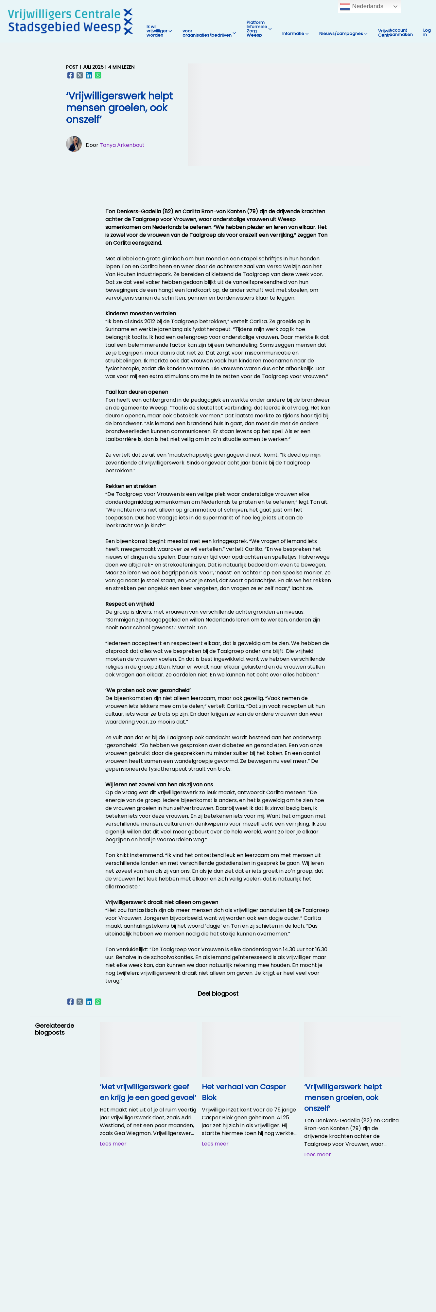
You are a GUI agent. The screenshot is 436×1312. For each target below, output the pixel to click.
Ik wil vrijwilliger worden (159, 31)
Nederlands (361, 6)
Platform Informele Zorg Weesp (259, 28)
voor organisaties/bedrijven (209, 33)
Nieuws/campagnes (343, 33)
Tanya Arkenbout (122, 145)
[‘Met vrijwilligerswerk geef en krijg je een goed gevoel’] (148, 1075)
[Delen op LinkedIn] (89, 75)
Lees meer (113, 1143)
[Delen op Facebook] (70, 75)
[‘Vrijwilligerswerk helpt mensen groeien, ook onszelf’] (352, 1075)
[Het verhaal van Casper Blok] (250, 1075)
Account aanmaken (401, 32)
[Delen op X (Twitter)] (79, 75)
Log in (427, 32)
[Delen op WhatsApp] (98, 75)
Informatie (295, 33)
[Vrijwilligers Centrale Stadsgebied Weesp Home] (70, 21)
